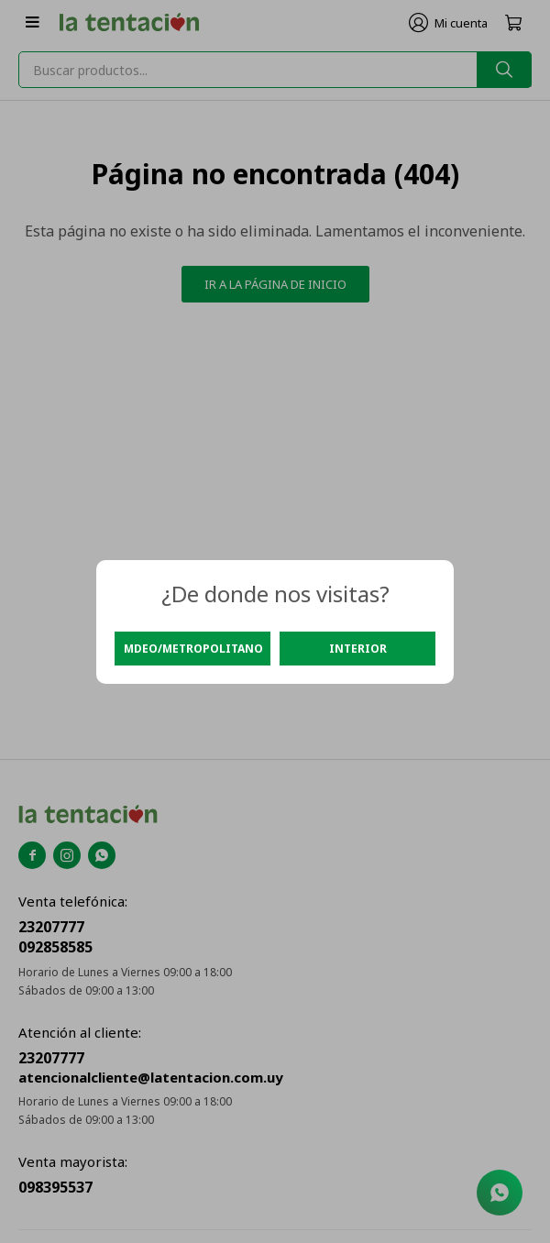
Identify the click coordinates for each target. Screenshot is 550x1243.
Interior (358, 648)
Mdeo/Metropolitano (193, 648)
